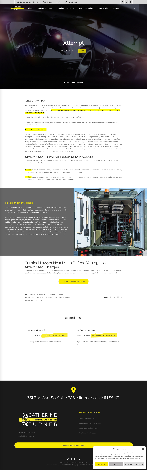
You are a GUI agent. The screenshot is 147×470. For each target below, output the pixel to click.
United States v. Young (33, 300)
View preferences (134, 464)
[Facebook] (110, 297)
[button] (143, 449)
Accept (101, 464)
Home (66, 83)
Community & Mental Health (90, 423)
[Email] (121, 297)
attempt (33, 294)
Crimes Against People (51, 335)
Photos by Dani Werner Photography (73, 462)
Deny (116, 464)
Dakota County (30, 297)
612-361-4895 (71, 2)
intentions (48, 297)
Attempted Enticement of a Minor (50, 294)
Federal (40, 297)
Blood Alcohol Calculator (88, 428)
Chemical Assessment (87, 418)
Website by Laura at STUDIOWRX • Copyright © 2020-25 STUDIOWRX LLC (73, 465)
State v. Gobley (64, 297)
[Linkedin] (118, 297)
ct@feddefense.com (26, 436)
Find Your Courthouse (87, 433)
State (82, 50)
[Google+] (75, 459)
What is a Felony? (36, 330)
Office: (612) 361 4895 (26, 433)
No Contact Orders (86, 330)
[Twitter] (114, 297)
